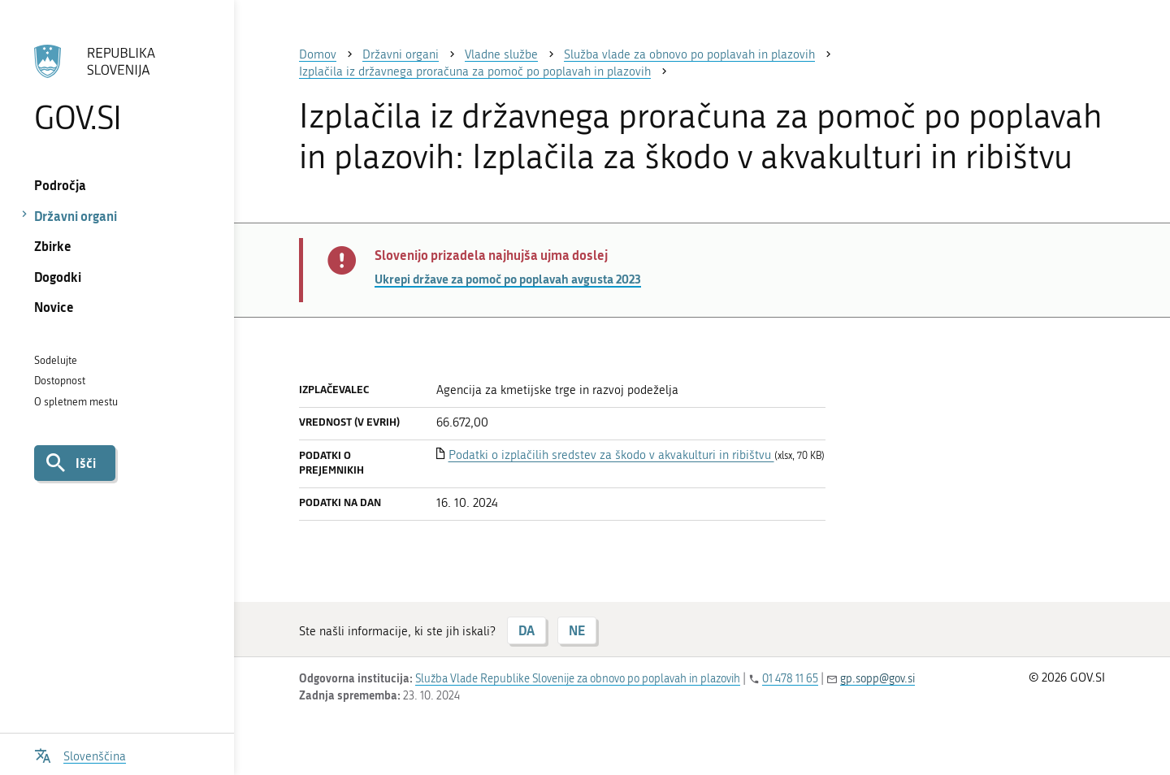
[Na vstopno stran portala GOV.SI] (116, 88)
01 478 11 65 (790, 679)
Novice (54, 306)
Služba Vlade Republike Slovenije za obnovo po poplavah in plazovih (577, 679)
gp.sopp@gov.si (877, 679)
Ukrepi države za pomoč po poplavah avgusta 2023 (508, 279)
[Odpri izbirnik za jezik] (80, 754)
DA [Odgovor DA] (526, 630)
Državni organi (75, 215)
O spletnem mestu (76, 402)
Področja (60, 184)
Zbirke (53, 245)
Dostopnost (59, 381)
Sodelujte (55, 360)
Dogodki (57, 276)
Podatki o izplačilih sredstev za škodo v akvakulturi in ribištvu (611, 455)
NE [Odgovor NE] (577, 630)
